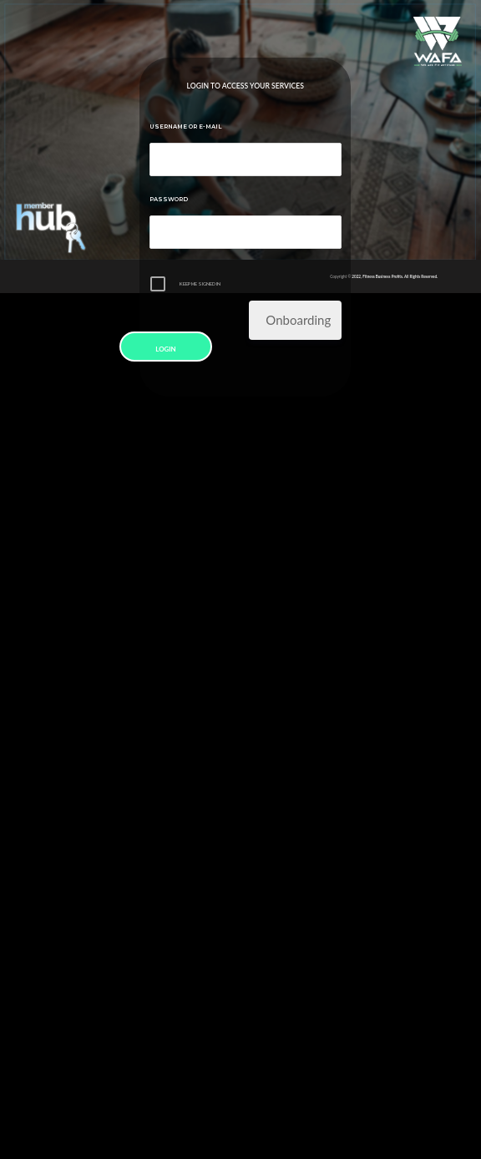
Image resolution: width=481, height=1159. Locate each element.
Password (168, 199)
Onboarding (298, 319)
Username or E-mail (185, 126)
